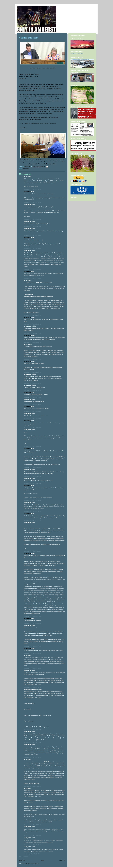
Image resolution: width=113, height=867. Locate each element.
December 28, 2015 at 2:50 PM (32, 372)
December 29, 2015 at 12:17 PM (32, 616)
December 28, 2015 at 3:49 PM (32, 383)
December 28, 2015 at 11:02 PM (32, 500)
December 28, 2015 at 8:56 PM (32, 418)
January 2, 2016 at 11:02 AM (31, 854)
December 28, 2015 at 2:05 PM (32, 315)
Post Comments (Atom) (32, 863)
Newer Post (22, 860)
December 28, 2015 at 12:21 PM (32, 219)
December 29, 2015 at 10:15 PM (32, 729)
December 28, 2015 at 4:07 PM (32, 397)
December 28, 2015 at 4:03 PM (32, 390)
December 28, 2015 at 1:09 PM (32, 248)
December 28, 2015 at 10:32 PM (32, 446)
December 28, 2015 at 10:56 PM (32, 483)
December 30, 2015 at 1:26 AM (32, 786)
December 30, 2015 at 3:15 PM (32, 835)
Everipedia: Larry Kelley (77, 53)
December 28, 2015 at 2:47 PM (32, 359)
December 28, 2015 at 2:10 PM (32, 324)
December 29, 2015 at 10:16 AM (32, 582)
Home (42, 860)
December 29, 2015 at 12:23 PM (32, 623)
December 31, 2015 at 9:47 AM (32, 845)
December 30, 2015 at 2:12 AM (32, 825)
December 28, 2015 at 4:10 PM (32, 411)
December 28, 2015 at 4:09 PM (32, 404)
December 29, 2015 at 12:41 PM (32, 668)
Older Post (62, 860)
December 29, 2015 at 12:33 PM (32, 653)
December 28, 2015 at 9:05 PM (32, 428)
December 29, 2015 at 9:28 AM (32, 511)
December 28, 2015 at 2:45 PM (32, 342)
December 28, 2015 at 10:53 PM (32, 476)
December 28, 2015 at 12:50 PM (32, 226)
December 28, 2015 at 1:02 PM (32, 235)
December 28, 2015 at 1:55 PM (32, 269)
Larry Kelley (27, 191)
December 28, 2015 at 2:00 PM (32, 278)
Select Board (26, 168)
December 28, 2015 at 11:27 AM (32, 189)
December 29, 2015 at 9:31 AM (32, 520)
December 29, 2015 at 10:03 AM (32, 551)
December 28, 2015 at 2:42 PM (32, 333)
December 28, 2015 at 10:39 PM (32, 467)
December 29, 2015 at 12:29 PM (32, 646)
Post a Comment (23, 856)
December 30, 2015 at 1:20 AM (32, 757)
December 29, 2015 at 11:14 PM (32, 742)
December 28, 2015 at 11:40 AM (32, 202)
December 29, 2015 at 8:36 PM (32, 687)
